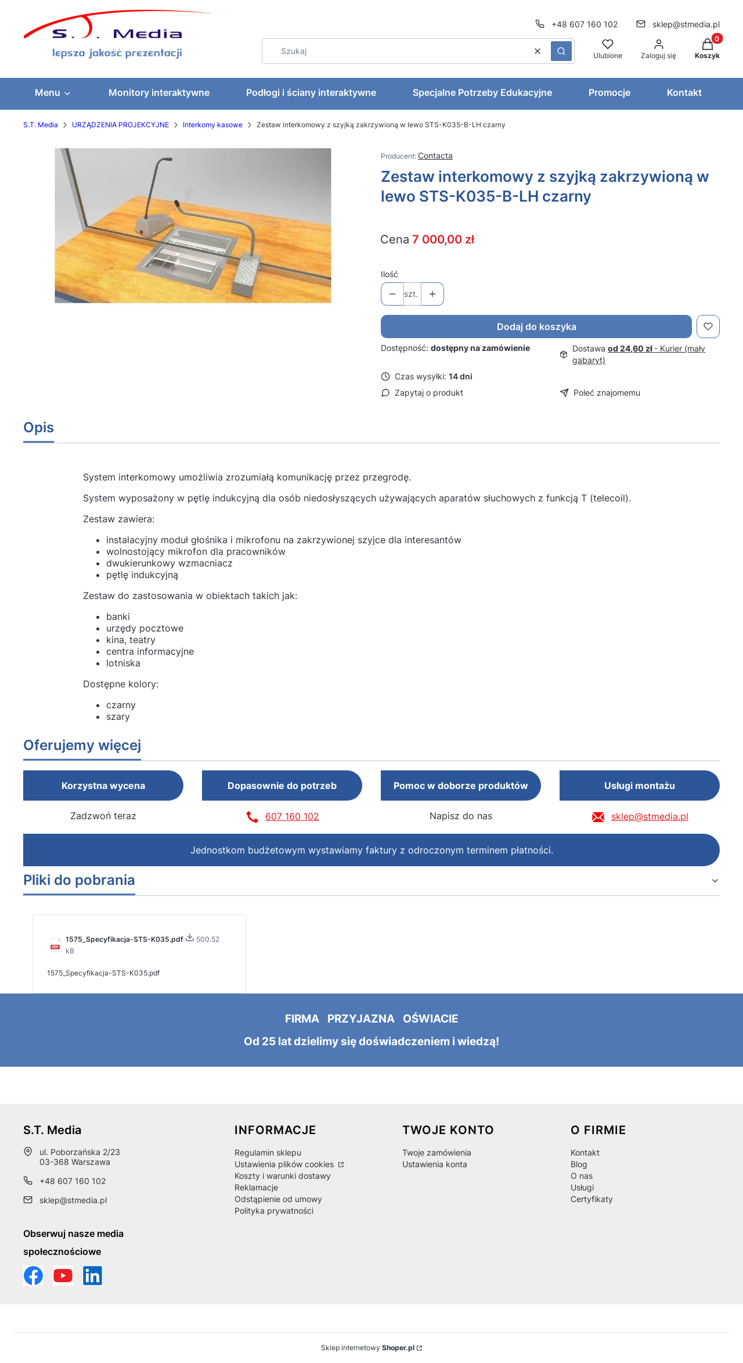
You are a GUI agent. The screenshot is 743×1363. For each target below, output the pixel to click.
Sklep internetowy (367, 1347)
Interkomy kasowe (213, 124)
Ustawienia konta (434, 1164)
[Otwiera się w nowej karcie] (63, 1275)
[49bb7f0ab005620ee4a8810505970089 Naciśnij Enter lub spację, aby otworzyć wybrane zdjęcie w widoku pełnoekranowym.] (193, 226)
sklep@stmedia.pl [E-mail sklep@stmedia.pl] (686, 24)
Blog (579, 1164)
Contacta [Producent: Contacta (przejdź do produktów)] (435, 155)
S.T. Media (40, 124)
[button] (561, 51)
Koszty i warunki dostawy (283, 1176)
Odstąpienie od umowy (278, 1199)
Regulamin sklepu (268, 1152)
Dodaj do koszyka (536, 326)
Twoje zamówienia (436, 1152)
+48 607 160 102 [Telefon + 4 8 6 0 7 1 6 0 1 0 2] (584, 24)
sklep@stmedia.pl (649, 816)
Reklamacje (256, 1187)
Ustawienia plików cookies (285, 1164)
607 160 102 (292, 816)
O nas (582, 1176)
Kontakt (585, 1152)
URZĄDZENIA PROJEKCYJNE (120, 124)
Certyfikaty (592, 1199)
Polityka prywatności (274, 1210)
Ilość (389, 274)
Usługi (582, 1187)
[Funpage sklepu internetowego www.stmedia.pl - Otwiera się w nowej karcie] (33, 1275)
